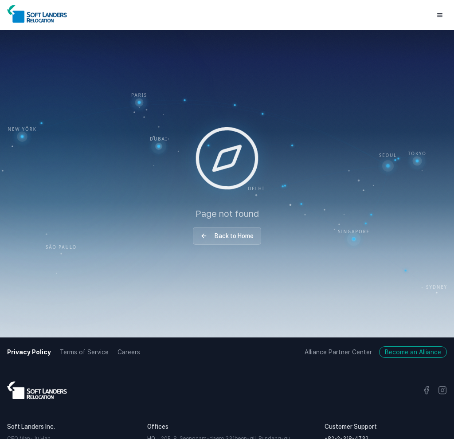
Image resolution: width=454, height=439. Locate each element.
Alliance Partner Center (338, 352)
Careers (128, 352)
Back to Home (227, 235)
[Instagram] (442, 390)
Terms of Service (84, 352)
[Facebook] (426, 390)
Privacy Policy (29, 352)
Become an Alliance (413, 352)
